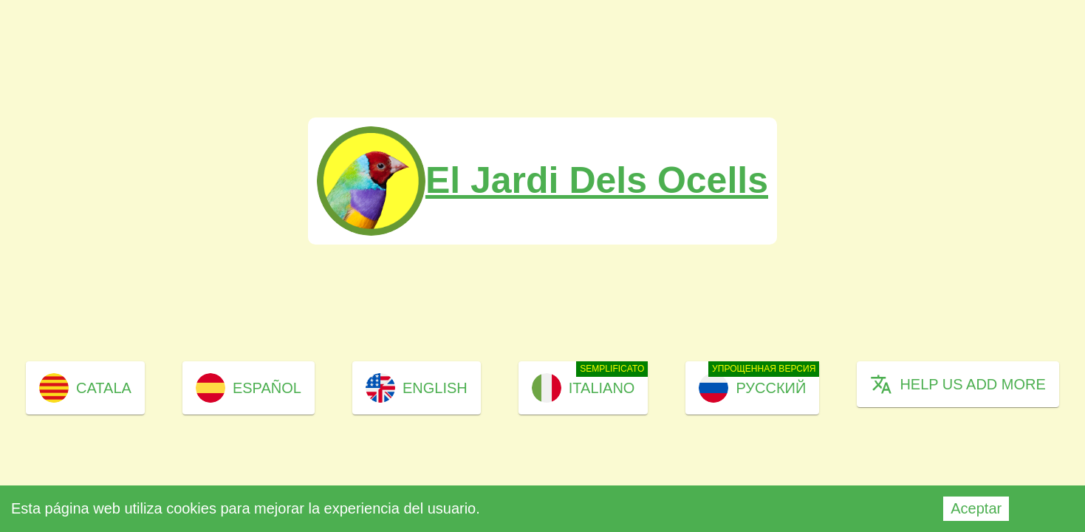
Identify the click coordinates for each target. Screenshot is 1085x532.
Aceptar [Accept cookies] (976, 508)
